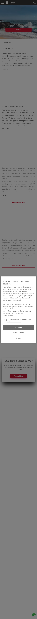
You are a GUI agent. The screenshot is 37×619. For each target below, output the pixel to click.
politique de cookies (14, 322)
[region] (18, 309)
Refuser (18, 338)
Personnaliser (18, 333)
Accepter (18, 327)
